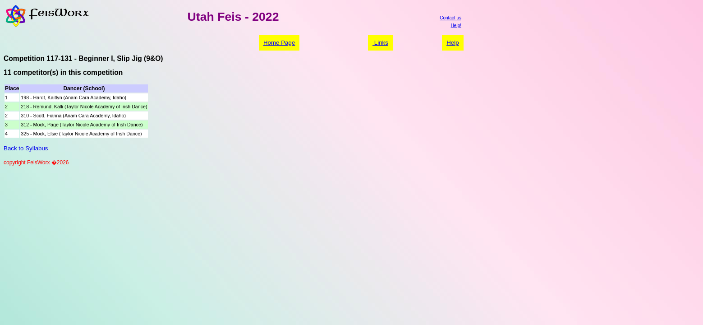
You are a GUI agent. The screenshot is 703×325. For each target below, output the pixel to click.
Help (452, 42)
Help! (456, 25)
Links (380, 42)
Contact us (450, 17)
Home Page (279, 42)
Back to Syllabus (26, 148)
